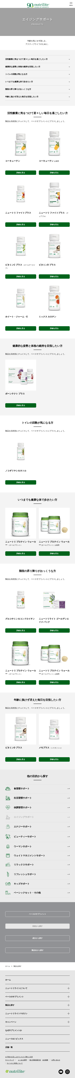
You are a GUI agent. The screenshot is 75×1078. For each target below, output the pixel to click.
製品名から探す (38, 950)
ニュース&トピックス (14, 1039)
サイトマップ (9, 1060)
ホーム (7, 966)
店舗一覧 (9, 1047)
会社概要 (45, 1060)
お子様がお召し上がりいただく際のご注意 (19, 1057)
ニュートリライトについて (16, 988)
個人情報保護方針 (35, 1060)
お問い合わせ (55, 1060)
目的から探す (37, 926)
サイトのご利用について (15, 1063)
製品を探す (17, 966)
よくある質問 (22, 1060)
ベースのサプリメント (37, 914)
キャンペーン (37, 1022)
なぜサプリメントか (13, 1030)
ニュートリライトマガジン (16, 1013)
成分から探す (37, 938)
